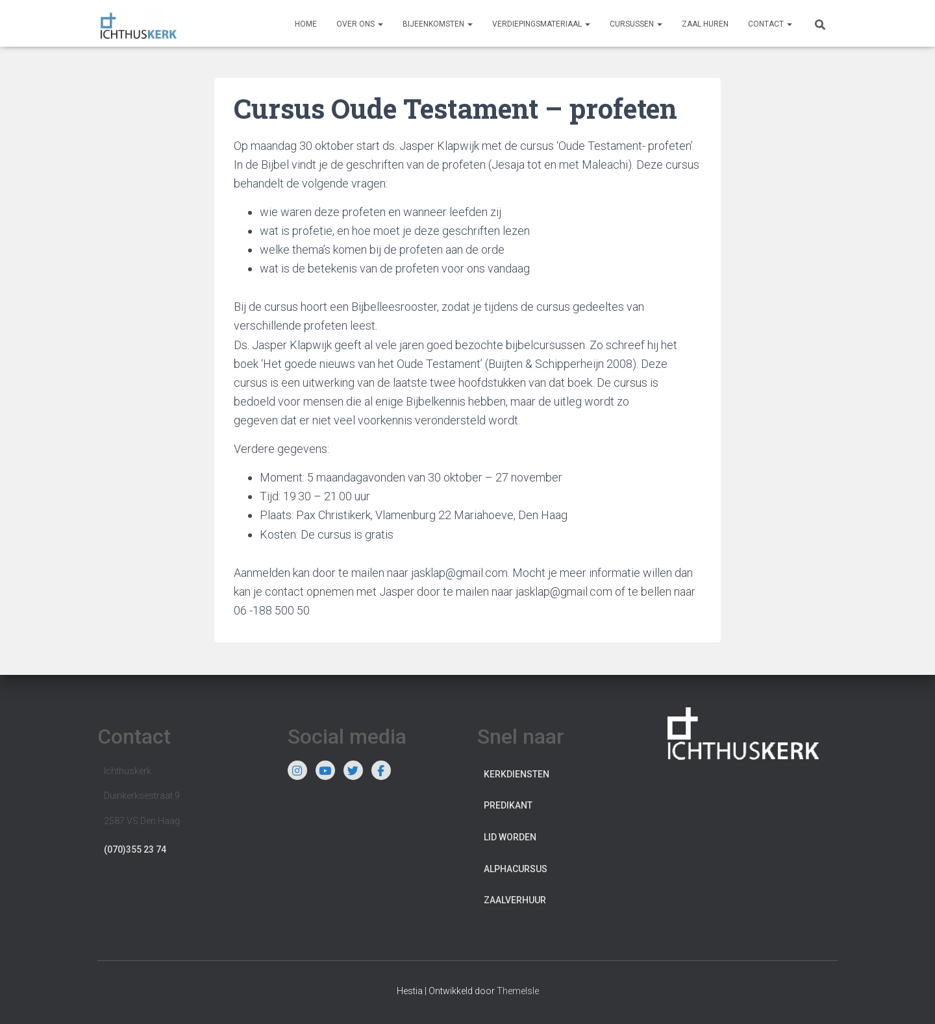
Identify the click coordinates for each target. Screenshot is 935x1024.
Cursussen (636, 24)
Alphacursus (515, 869)
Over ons (359, 24)
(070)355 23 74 (135, 849)
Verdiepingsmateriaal (541, 24)
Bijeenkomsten (438, 24)
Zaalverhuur (515, 900)
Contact (770, 24)
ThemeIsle (518, 991)
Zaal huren (705, 24)
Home (306, 24)
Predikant (508, 805)
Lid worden (510, 837)
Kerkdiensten (516, 774)
